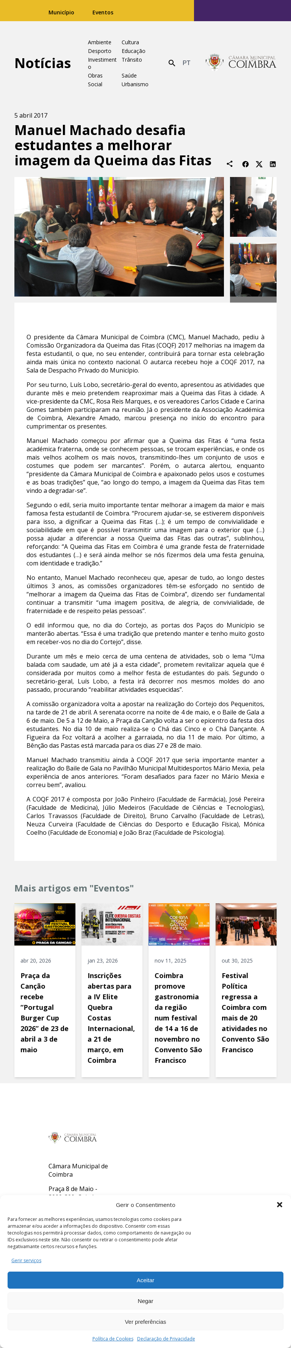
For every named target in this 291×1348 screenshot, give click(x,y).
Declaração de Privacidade (166, 1339)
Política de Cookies (112, 1339)
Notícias (42, 63)
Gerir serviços (26, 1260)
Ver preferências (145, 1321)
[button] (279, 1204)
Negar (145, 1301)
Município (61, 12)
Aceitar (146, 1280)
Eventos (102, 12)
